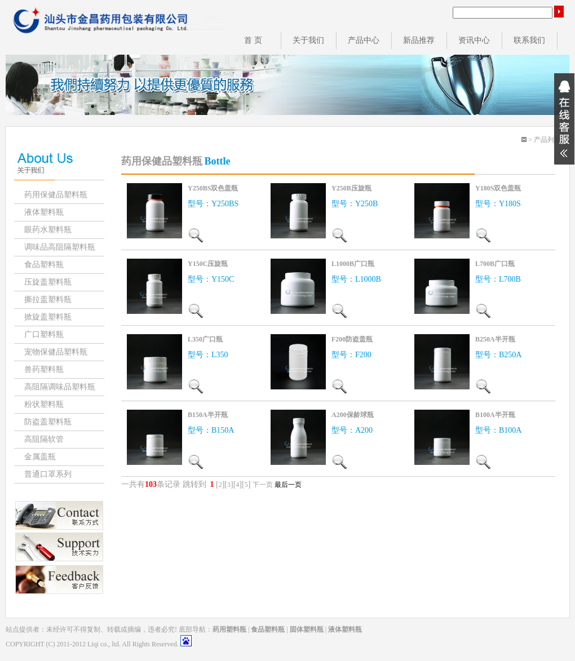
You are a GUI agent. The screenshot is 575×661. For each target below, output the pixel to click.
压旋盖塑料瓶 (48, 282)
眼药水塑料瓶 (48, 229)
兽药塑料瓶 (44, 369)
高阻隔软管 (44, 439)
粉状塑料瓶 (44, 404)
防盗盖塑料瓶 (48, 422)
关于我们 (308, 40)
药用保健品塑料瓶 (55, 194)
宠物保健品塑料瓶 (55, 352)
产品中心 (363, 40)
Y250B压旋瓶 (351, 188)
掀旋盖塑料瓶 (48, 317)
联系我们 (529, 40)
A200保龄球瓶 (352, 415)
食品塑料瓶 (44, 264)
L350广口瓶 (205, 339)
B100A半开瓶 (495, 415)
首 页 (253, 40)
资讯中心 (474, 40)
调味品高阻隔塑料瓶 (59, 247)
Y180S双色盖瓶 (498, 188)
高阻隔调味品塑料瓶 (59, 387)
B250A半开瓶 (495, 339)
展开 (564, 119)
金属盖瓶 (40, 457)
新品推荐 (419, 40)
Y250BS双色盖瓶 (213, 188)
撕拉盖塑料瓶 (48, 299)
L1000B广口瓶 (352, 264)
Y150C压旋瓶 (208, 264)
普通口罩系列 (48, 474)
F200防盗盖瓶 (352, 339)
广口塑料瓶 (44, 334)
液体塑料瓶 (44, 212)
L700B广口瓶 (495, 264)
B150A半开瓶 (208, 415)
